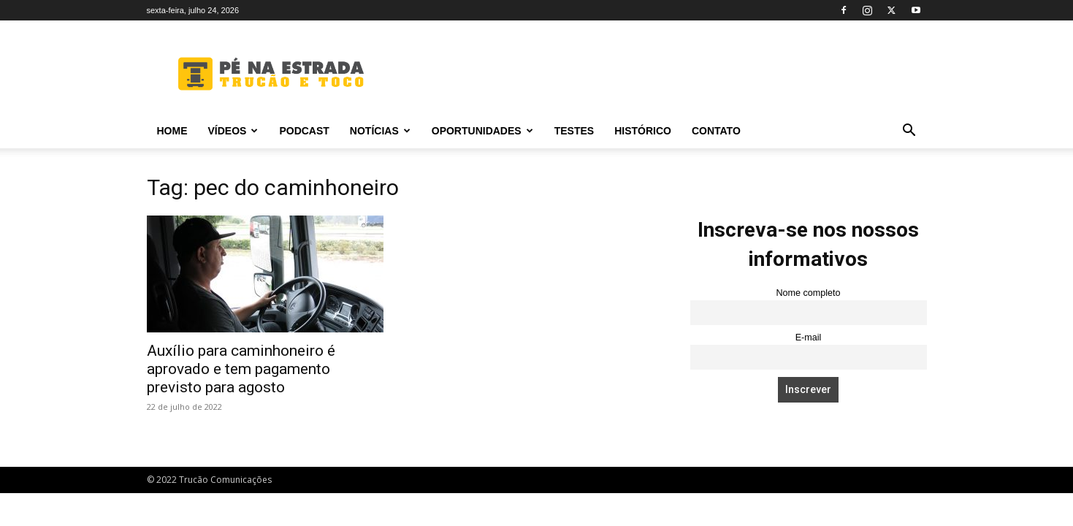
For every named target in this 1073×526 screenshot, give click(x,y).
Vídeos (233, 131)
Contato (716, 131)
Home (172, 131)
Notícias (380, 131)
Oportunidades (482, 131)
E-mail (808, 337)
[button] (909, 132)
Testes (574, 131)
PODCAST (304, 131)
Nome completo (808, 293)
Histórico (642, 131)
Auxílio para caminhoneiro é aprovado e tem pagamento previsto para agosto (241, 369)
